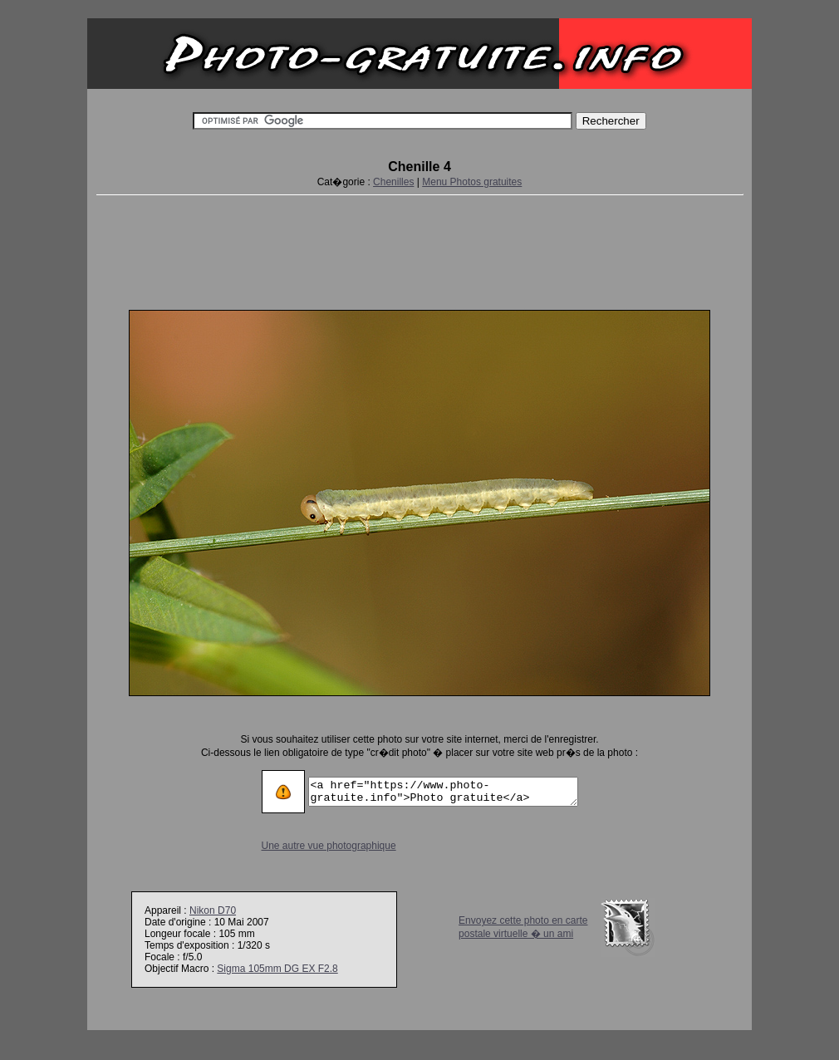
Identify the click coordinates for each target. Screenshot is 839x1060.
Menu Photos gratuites (472, 182)
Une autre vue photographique (313, 845)
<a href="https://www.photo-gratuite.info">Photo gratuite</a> (443, 791)
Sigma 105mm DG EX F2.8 (277, 968)
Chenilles (393, 182)
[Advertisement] (419, 249)
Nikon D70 (212, 910)
